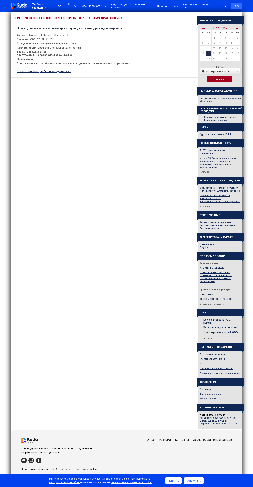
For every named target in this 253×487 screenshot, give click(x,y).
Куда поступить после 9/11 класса (128, 6)
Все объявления (208, 398)
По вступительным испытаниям (219, 117)
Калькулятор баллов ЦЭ (196, 6)
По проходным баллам (215, 120)
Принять (173, 480)
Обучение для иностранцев (212, 439)
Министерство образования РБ (216, 368)
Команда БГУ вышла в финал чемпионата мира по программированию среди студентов (220, 198)
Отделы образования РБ (213, 359)
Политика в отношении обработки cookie (46, 468)
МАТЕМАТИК (206, 294)
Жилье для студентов (211, 394)
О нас (151, 439)
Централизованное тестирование (217, 225)
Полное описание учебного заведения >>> (44, 71)
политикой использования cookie (131, 482)
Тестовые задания (209, 228)
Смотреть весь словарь (212, 304)
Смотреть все (207, 338)
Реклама (165, 439)
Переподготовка (168, 6)
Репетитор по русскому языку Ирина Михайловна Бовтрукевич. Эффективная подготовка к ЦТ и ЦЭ (219, 420)
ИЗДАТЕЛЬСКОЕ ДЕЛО (212, 267)
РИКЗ (202, 363)
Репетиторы (206, 389)
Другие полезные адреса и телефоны (220, 373)
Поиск (220, 66)
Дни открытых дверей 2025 (220, 332)
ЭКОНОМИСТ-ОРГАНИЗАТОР (216, 299)
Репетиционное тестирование (216, 222)
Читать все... (206, 172)
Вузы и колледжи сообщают (220, 327)
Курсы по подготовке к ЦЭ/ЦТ (215, 134)
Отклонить (194, 480)
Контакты (182, 439)
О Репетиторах (208, 244)
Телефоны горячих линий (213, 354)
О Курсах (205, 247)
